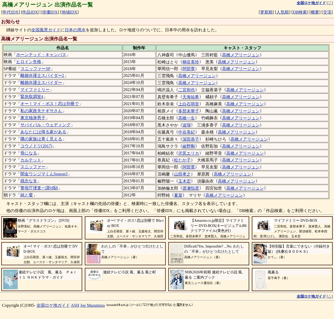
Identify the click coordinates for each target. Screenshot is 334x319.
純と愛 (26, 195)
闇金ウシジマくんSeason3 (44, 174)
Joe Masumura (92, 305)
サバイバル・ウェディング (45, 125)
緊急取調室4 (31, 96)
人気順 (282, 12)
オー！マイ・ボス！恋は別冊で (49, 103)
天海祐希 (190, 97)
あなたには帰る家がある (43, 132)
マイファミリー (35, 89)
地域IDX (69, 12)
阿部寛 (188, 69)
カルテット (30, 160)
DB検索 (300, 12)
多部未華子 (188, 111)
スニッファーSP (35, 69)
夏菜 (178, 195)
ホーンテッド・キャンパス (41, 54)
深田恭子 (190, 139)
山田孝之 (182, 174)
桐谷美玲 (190, 62)
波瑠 (186, 125)
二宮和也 (186, 90)
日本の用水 (75, 30)
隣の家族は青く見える (41, 139)
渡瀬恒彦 (190, 188)
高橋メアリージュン (241, 55)
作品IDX (30, 12)
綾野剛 (188, 146)
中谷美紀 (186, 132)
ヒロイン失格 (28, 61)
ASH (75, 305)
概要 (315, 12)
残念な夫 (28, 181)
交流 (327, 12)
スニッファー (32, 167)
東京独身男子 (32, 118)
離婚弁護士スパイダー (41, 82)
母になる (28, 153)
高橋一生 (186, 118)
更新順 (266, 12)
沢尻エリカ (188, 153)
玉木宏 (184, 181)
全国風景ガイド (46, 30)
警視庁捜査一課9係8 (39, 188)
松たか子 (182, 160)
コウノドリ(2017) (36, 146)
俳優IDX (50, 12)
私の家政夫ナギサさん (41, 111)
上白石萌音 (188, 104)
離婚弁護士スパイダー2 (42, 75)
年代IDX (10, 12)
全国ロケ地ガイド (53, 305)
